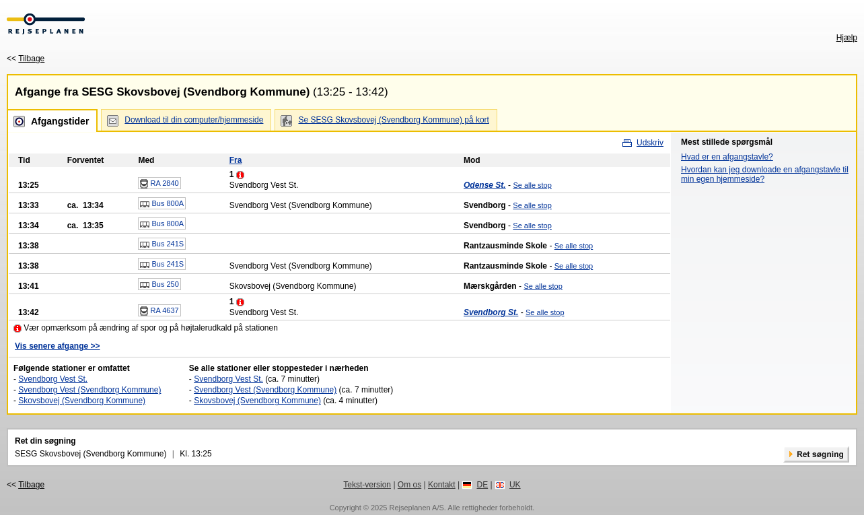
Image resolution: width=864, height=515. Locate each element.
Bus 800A (162, 204)
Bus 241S (162, 244)
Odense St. (485, 185)
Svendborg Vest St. (52, 379)
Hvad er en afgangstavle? (727, 157)
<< (25, 58)
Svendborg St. (491, 312)
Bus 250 (159, 284)
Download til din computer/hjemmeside (193, 120)
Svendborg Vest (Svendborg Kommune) (89, 389)
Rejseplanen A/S (416, 508)
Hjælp (846, 37)
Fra (235, 160)
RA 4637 (159, 311)
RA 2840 (159, 183)
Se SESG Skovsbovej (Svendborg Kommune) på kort (393, 120)
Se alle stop (532, 185)
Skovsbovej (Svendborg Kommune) (81, 400)
